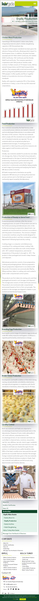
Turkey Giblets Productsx (28, 568)
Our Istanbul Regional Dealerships (13, 581)
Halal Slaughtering (10, 527)
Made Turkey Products (28, 570)
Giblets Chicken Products (10, 567)
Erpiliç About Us (9, 518)
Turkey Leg (25, 559)
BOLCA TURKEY (26, 554)
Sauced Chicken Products (10, 569)
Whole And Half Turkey (28, 561)
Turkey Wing (25, 566)
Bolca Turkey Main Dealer (11, 530)
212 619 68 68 (10, 587)
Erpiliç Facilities (9, 524)
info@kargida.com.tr (10, 584)
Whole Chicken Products (9, 557)
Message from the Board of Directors (14, 533)
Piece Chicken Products (9, 559)
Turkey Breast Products (28, 557)
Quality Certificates (9, 505)
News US (5, 508)
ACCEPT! (23, 599)
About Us (6, 502)
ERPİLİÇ (5, 554)
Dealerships (6, 548)
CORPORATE (7, 539)
